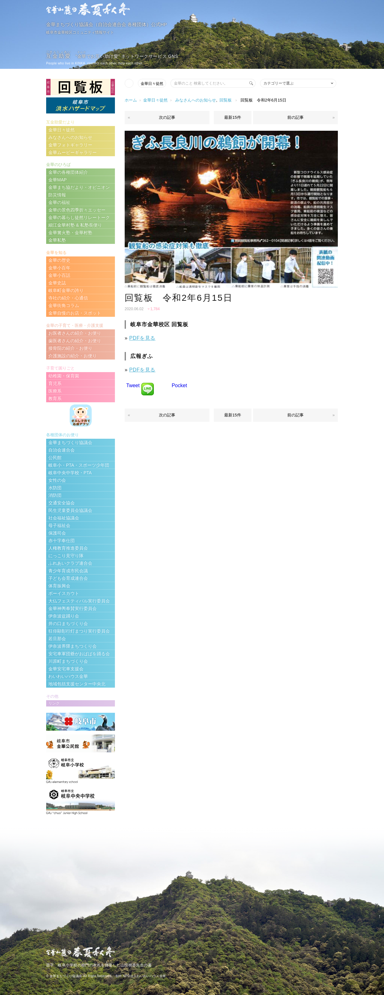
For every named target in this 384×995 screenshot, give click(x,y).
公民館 (55, 457)
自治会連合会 (61, 450)
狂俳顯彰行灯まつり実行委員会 (79, 631)
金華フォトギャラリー (70, 144)
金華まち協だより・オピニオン (79, 187)
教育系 (55, 398)
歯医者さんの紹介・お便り (74, 340)
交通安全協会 (61, 502)
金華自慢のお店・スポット (74, 313)
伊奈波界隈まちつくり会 (72, 646)
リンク (54, 703)
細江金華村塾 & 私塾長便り (75, 225)
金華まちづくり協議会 (70, 442)
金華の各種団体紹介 (68, 172)
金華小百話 (59, 275)
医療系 (55, 390)
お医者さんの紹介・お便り (74, 333)
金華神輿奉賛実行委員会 (72, 608)
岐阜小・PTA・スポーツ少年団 (78, 465)
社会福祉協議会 (63, 517)
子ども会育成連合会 (68, 578)
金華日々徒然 (152, 83)
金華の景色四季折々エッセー (76, 209)
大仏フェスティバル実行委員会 (79, 600)
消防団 (55, 495)
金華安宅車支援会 (66, 668)
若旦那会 (57, 638)
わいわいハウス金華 (68, 676)
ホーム (131, 100)
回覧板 (225, 100)
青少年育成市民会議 (68, 570)
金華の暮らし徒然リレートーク (79, 217)
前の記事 (295, 117)
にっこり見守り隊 (66, 555)
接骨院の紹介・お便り (70, 348)
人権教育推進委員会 (68, 548)
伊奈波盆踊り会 (63, 615)
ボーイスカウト (63, 593)
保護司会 (57, 533)
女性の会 (57, 480)
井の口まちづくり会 (68, 623)
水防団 (55, 487)
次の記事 (167, 117)
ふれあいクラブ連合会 (70, 563)
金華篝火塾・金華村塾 (70, 232)
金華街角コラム (63, 305)
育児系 (55, 383)
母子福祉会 (59, 525)
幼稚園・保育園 (63, 375)
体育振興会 (59, 585)
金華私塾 (57, 240)
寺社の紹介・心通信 (68, 297)
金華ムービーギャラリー (72, 152)
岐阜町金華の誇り (66, 290)
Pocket (179, 385)
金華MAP (57, 179)
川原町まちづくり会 (68, 661)
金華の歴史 (59, 260)
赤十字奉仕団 (61, 540)
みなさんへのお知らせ (195, 100)
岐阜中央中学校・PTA (70, 472)
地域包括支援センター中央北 (76, 683)
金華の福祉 (59, 202)
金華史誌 (57, 282)
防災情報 (57, 194)
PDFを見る (142, 338)
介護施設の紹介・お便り (72, 355)
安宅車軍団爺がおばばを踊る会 (79, 653)
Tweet (133, 385)
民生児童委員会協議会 (70, 510)
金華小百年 (59, 267)
